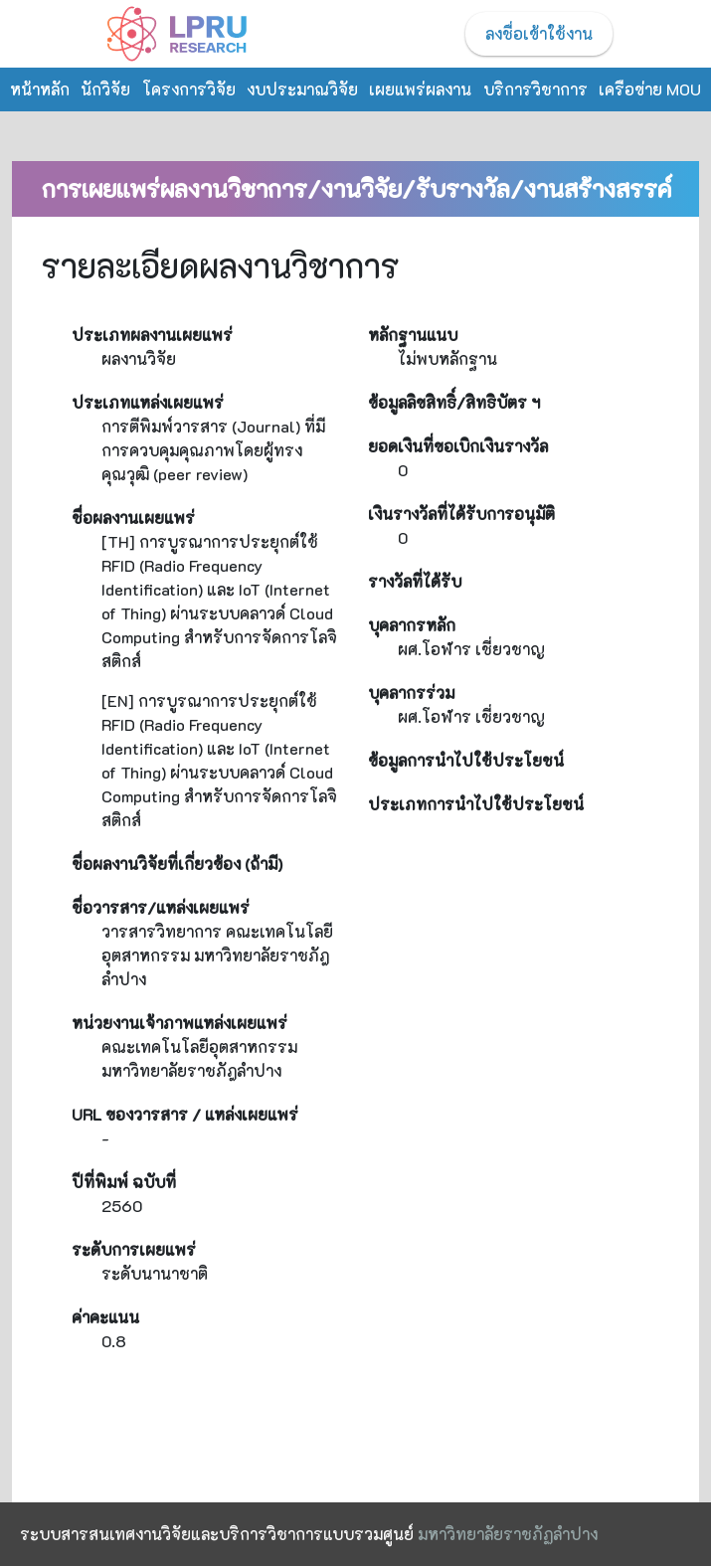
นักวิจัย (105, 89)
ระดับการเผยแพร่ (134, 1249)
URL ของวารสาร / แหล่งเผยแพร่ (185, 1114)
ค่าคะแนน (105, 1316)
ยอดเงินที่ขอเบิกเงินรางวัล (458, 445)
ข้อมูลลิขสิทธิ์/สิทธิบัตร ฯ (454, 402)
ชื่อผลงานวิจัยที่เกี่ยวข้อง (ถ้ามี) (177, 863)
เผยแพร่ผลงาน (420, 89)
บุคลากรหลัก (411, 624)
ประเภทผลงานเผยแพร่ (152, 334)
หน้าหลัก (40, 89)
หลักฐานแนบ (412, 334)
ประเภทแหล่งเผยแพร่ (148, 402)
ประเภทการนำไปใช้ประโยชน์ (476, 803)
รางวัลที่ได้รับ (414, 581)
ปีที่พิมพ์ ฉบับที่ (124, 1181)
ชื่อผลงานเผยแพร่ (133, 517)
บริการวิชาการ (535, 89)
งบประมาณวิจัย (302, 89)
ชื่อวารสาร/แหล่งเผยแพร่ (161, 907)
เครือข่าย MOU (650, 89)
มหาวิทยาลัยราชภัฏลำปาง (508, 1533)
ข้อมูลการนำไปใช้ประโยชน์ (466, 760)
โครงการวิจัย (189, 89)
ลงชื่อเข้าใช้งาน (539, 33)
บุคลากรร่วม (411, 692)
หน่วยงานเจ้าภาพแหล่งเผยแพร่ (179, 1022)
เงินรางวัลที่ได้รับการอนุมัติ (461, 513)
